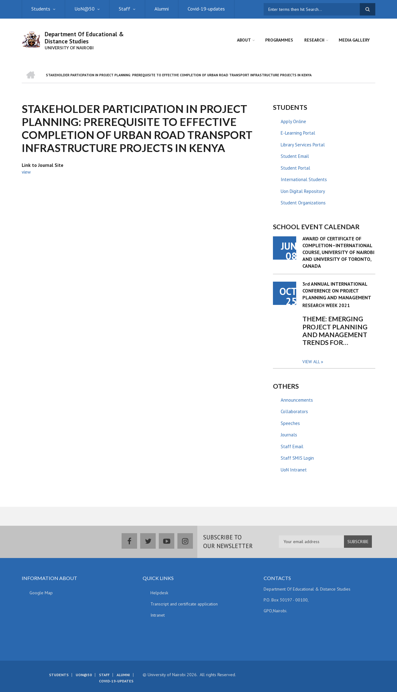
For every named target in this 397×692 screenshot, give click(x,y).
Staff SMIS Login (297, 458)
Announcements (297, 400)
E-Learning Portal (298, 133)
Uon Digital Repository (303, 191)
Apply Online (293, 121)
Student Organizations (303, 203)
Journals (289, 435)
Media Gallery (354, 40)
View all (311, 361)
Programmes (279, 40)
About (244, 40)
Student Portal (295, 168)
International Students (304, 179)
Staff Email (292, 446)
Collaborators (294, 411)
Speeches (290, 423)
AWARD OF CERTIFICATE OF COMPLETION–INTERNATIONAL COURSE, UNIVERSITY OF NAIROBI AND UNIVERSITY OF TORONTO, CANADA (338, 252)
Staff (124, 9)
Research (314, 40)
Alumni (161, 9)
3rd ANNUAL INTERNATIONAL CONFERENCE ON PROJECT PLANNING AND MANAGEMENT (336, 291)
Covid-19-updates (206, 9)
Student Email (295, 156)
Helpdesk (159, 593)
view (26, 172)
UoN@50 (84, 9)
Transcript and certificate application (184, 604)
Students (40, 9)
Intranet (157, 615)
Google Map (41, 593)
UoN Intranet (294, 470)
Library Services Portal (303, 145)
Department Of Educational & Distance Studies (84, 37)
